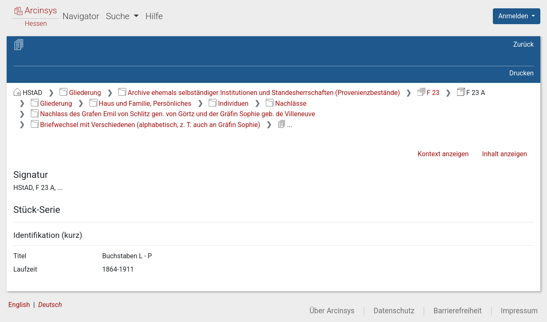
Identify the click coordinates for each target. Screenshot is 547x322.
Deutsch (50, 305)
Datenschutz (394, 311)
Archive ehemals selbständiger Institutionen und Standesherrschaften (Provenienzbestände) (259, 93)
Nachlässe (286, 103)
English (19, 305)
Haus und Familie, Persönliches (141, 103)
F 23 (428, 93)
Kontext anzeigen (443, 154)
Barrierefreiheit (458, 311)
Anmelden (514, 16)
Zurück (523, 44)
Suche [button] (119, 16)
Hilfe (153, 16)
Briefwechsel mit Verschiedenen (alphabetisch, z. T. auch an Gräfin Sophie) (145, 125)
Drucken (522, 73)
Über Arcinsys (332, 311)
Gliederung (80, 93)
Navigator (80, 16)
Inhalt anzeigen (504, 154)
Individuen (228, 103)
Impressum (519, 311)
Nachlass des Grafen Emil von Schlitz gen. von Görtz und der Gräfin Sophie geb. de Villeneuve (173, 114)
